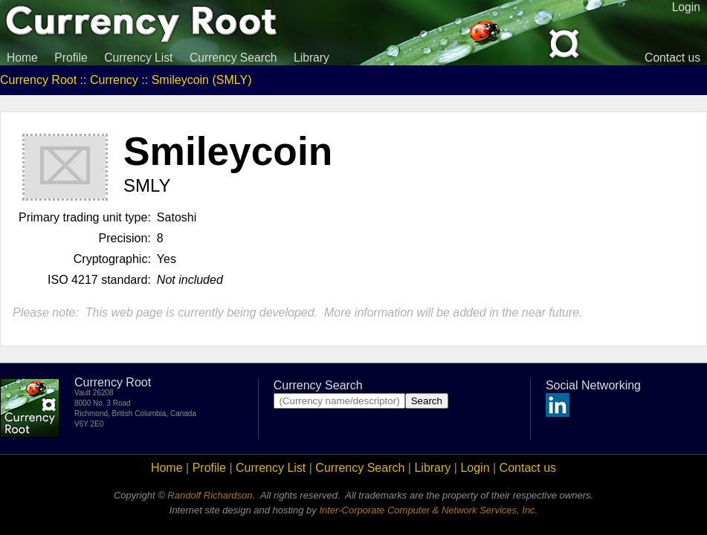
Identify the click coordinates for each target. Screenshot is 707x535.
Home (22, 57)
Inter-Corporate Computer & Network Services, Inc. (428, 510)
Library (311, 57)
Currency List (138, 57)
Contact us (672, 57)
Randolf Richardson (209, 495)
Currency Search (233, 57)
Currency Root (38, 80)
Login (474, 467)
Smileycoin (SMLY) (202, 80)
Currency (114, 80)
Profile (70, 57)
